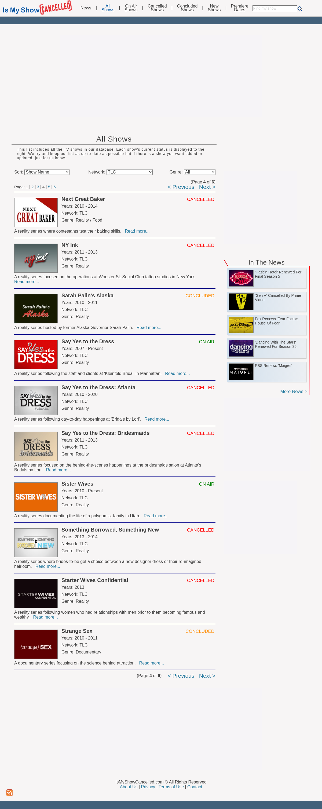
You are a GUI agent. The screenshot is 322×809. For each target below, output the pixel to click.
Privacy (148, 787)
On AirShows (131, 8)
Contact (194, 787)
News (85, 8)
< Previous (180, 187)
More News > (293, 391)
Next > (207, 187)
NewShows (214, 8)
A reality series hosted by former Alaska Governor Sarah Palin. (75, 327)
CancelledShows (157, 8)
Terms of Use (171, 787)
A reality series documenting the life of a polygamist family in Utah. (78, 516)
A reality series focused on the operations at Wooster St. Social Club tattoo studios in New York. (105, 277)
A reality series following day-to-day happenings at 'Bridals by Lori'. (78, 419)
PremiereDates (239, 8)
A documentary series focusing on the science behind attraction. (76, 663)
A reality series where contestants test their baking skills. (69, 231)
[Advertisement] (161, 75)
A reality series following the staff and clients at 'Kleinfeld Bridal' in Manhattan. (89, 373)
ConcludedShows (187, 8)
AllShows (107, 8)
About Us (129, 787)
